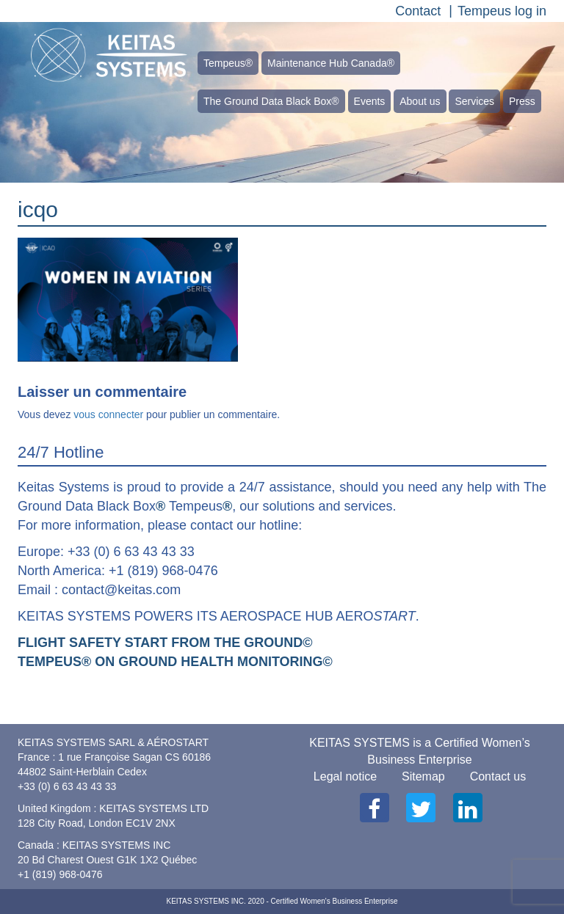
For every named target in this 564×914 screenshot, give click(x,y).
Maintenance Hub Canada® (330, 63)
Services (474, 101)
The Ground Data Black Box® (271, 101)
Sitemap (423, 776)
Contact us (498, 776)
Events (370, 101)
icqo (38, 209)
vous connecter (108, 414)
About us (420, 101)
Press (522, 101)
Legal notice (345, 776)
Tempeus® (228, 63)
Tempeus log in (502, 11)
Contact (418, 11)
